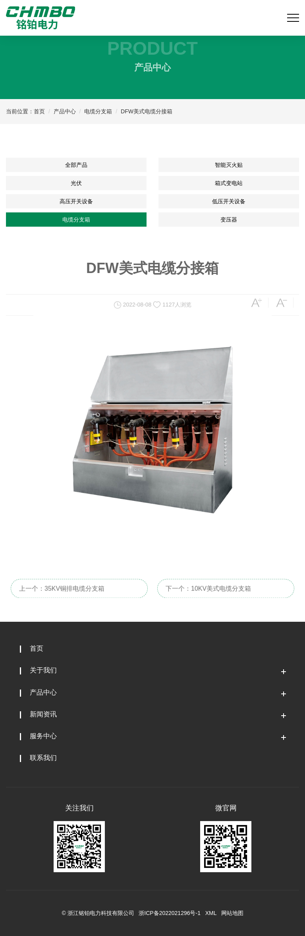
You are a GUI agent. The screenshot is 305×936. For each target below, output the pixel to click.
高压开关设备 (76, 201)
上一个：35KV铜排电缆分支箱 (61, 595)
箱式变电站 (229, 183)
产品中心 (65, 111)
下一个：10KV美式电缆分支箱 (208, 595)
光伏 (76, 183)
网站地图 (232, 913)
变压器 (228, 219)
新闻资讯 (43, 714)
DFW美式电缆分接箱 (146, 111)
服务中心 (43, 736)
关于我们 (43, 670)
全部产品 (76, 165)
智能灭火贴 (229, 165)
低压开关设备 (228, 201)
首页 (39, 111)
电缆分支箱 (98, 111)
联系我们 (43, 758)
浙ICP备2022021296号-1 (170, 913)
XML (210, 913)
